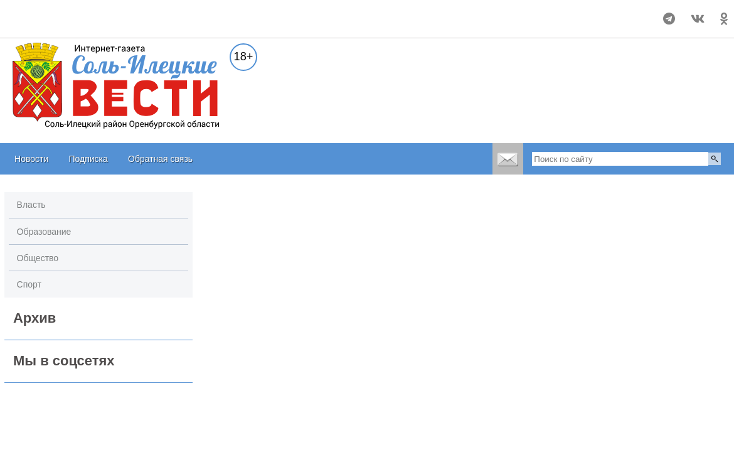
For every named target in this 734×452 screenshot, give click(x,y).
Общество (38, 258)
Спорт (29, 284)
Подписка (87, 159)
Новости (31, 159)
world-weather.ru (74, 24)
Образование (44, 232)
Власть (31, 205)
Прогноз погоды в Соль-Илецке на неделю (74, 13)
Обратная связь (160, 159)
